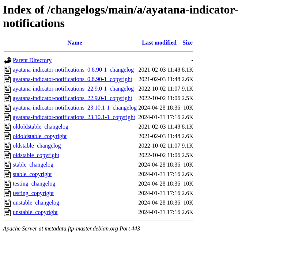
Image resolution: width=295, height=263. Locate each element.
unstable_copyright (35, 212)
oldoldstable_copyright (40, 136)
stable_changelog (33, 164)
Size (187, 42)
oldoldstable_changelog (40, 126)
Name (75, 42)
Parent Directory (32, 60)
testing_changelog (34, 183)
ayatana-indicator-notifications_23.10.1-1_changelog (75, 107)
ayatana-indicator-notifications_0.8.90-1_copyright (72, 79)
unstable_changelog (36, 202)
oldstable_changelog (37, 145)
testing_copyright (33, 193)
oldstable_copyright (36, 155)
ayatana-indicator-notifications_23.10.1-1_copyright (74, 117)
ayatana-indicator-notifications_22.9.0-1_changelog (73, 88)
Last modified (159, 42)
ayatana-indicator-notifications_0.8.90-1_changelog (73, 69)
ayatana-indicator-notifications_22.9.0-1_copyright (72, 98)
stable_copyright (32, 174)
